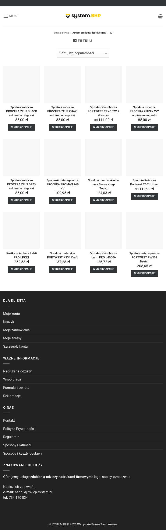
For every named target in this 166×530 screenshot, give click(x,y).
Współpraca (12, 379)
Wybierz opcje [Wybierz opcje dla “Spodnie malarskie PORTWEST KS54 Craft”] (62, 269)
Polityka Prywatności (19, 429)
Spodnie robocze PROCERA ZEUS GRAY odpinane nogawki (21, 184)
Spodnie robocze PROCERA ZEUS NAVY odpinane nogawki (144, 111)
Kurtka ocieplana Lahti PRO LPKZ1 (21, 255)
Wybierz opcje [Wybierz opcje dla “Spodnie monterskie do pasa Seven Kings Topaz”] (103, 200)
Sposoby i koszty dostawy (22, 453)
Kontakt (9, 421)
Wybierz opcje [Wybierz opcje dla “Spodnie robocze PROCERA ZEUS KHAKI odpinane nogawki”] (62, 127)
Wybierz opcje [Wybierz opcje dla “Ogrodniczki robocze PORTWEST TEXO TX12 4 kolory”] (103, 127)
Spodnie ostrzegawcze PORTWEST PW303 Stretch (144, 257)
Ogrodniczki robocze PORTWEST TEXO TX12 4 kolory (103, 111)
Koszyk (8, 322)
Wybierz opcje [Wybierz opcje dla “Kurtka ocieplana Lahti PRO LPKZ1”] (21, 269)
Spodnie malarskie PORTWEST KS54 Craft (62, 255)
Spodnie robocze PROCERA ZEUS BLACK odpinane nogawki (21, 111)
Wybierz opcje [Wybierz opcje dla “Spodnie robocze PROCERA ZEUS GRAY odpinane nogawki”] (21, 200)
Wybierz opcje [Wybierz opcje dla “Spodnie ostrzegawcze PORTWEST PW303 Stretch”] (144, 273)
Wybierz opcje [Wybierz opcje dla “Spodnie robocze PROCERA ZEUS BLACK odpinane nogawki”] (21, 127)
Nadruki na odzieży (17, 371)
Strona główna (61, 32)
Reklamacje (12, 396)
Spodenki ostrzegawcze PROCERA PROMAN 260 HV (62, 184)
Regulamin (11, 437)
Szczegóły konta (15, 346)
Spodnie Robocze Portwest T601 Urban (144, 182)
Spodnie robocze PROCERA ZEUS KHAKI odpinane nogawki (62, 111)
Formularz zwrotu (16, 388)
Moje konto (11, 314)
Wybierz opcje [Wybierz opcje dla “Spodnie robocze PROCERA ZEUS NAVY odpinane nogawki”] (144, 127)
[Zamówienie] (83, 53)
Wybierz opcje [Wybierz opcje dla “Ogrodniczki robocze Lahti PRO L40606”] (103, 269)
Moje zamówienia (16, 330)
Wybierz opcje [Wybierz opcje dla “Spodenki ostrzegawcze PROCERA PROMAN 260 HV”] (62, 200)
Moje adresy (12, 338)
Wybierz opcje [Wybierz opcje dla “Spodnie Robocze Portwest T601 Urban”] (144, 196)
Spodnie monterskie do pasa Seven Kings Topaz (103, 184)
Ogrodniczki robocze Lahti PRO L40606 (103, 255)
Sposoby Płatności (17, 445)
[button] (10, 16)
